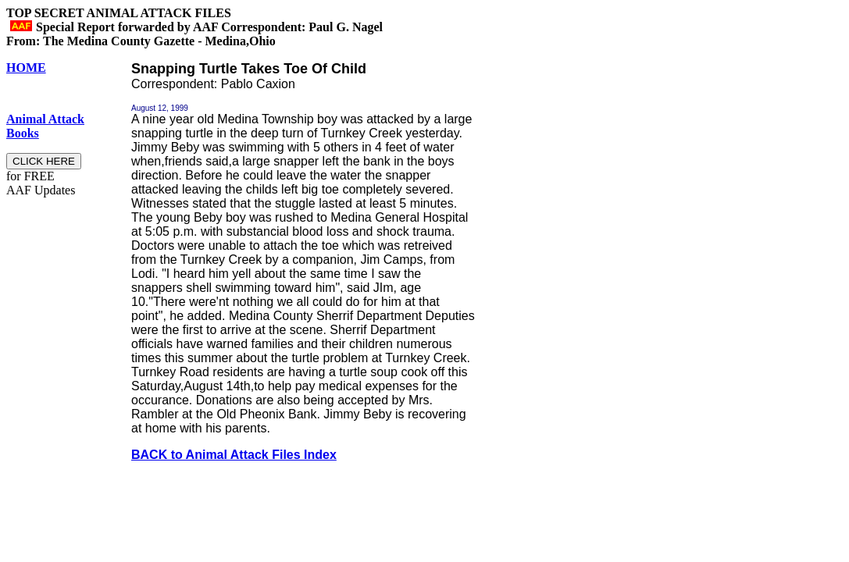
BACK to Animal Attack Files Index (234, 454)
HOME (26, 67)
